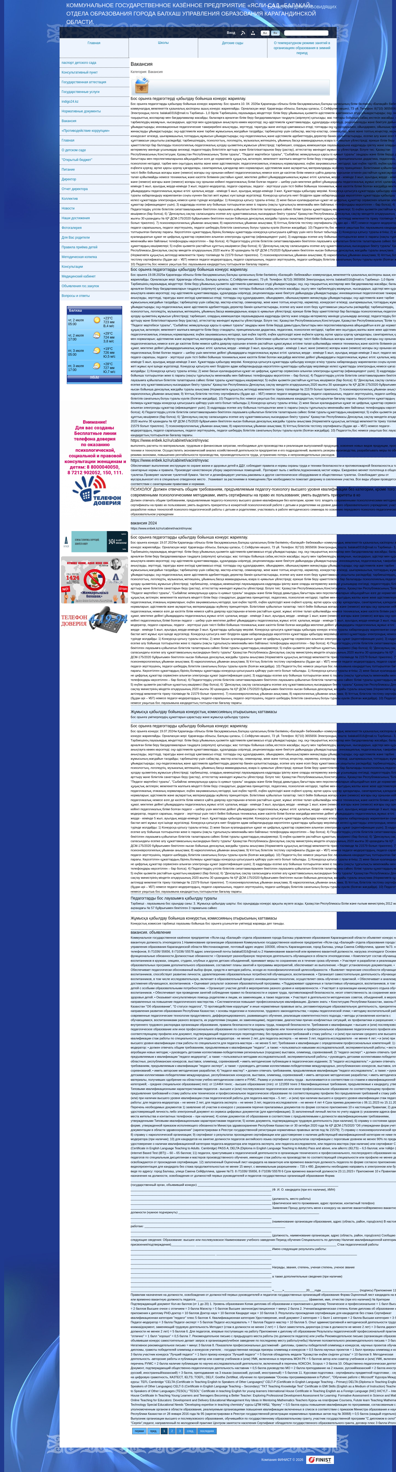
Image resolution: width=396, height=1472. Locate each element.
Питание (68, 169)
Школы (163, 43)
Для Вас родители (76, 237)
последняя (207, 1431)
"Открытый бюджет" (77, 160)
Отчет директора (75, 189)
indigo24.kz (70, 101)
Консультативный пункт (80, 72)
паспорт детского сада (79, 63)
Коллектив (70, 199)
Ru (275, 32)
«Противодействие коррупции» (86, 131)
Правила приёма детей (80, 247)
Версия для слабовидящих (306, 7)
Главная (94, 43)
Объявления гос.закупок (80, 286)
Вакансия (69, 121)
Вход (231, 33)
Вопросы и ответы (76, 296)
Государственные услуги (81, 92)
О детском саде (74, 150)
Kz (265, 32)
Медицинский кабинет (79, 276)
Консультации (72, 267)
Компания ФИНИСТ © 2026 (282, 1460)
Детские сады (232, 43)
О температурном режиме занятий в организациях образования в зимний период (302, 48)
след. (190, 1431)
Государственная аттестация (84, 82)
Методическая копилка (79, 257)
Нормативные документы (81, 111)
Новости (68, 208)
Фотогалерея (72, 228)
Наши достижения (76, 218)
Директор (69, 179)
